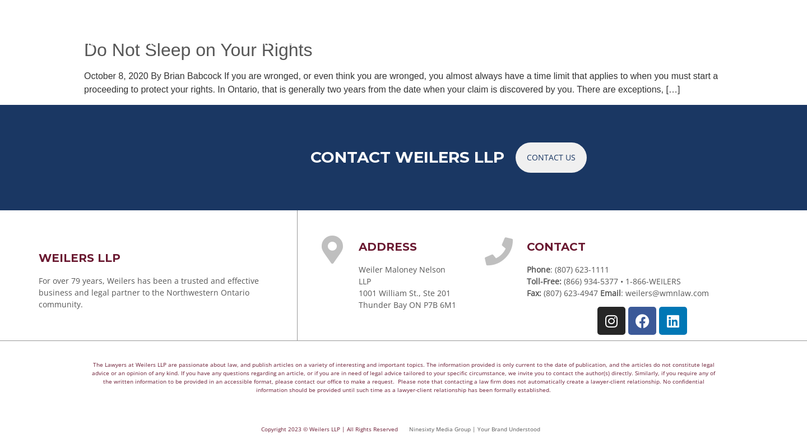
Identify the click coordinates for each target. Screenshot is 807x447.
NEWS (576, 41)
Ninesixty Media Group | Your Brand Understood (474, 429)
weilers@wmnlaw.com (667, 293)
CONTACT (698, 41)
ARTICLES (519, 41)
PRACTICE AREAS (177, 41)
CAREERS (633, 41)
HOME (97, 41)
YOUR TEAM (276, 41)
